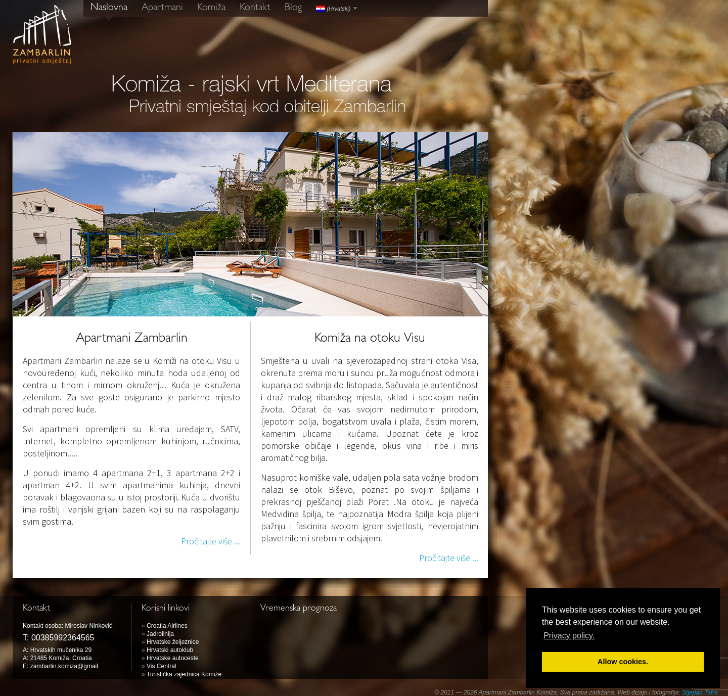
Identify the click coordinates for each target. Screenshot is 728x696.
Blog (293, 8)
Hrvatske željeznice (173, 641)
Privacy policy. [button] (569, 635)
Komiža (211, 8)
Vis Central (161, 666)
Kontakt (255, 8)
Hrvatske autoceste (173, 658)
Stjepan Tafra (700, 692)
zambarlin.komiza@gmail (64, 666)
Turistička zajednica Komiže (184, 674)
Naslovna (108, 8)
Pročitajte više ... (210, 541)
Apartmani (162, 8)
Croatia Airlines (167, 625)
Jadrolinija (160, 633)
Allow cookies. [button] (623, 662)
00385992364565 (63, 637)
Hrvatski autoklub (170, 650)
